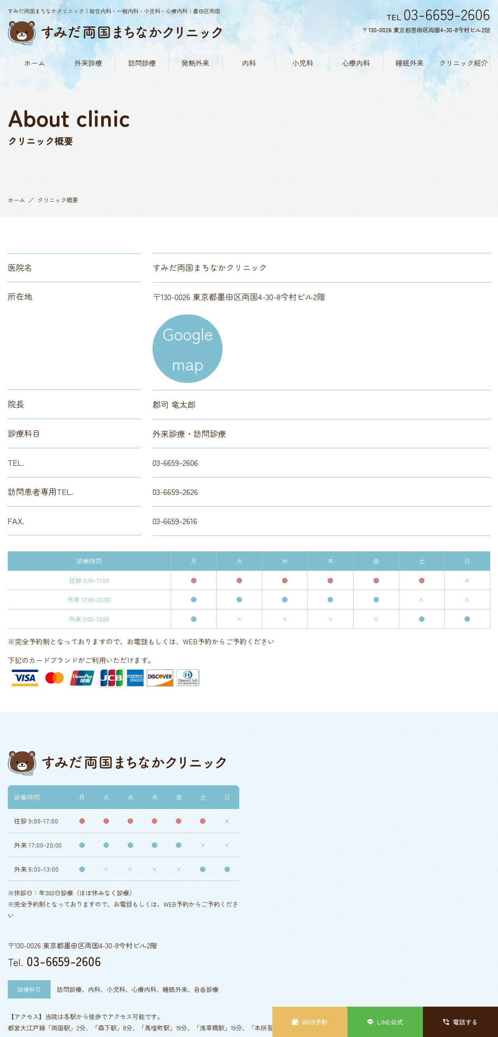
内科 (249, 63)
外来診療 (88, 63)
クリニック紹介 (463, 63)
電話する (460, 1021)
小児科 (302, 63)
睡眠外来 (410, 63)
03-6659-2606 (63, 960)
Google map (188, 348)
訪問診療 (142, 63)
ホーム (34, 63)
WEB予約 (310, 1021)
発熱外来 (195, 63)
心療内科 (356, 63)
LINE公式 (385, 1021)
